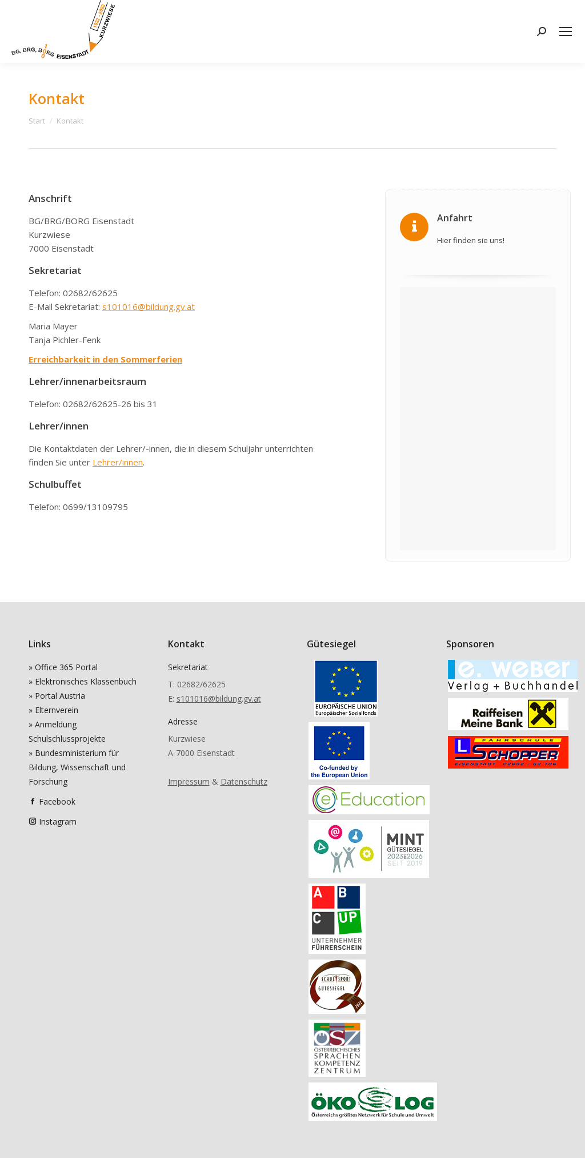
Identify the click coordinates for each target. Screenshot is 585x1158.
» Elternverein (53, 710)
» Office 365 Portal (63, 667)
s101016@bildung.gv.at (148, 306)
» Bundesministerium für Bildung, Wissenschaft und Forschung (77, 767)
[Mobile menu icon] (566, 31)
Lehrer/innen (118, 462)
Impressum (189, 781)
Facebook (57, 801)
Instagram (58, 821)
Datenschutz (244, 781)
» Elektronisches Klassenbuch (83, 681)
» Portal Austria (57, 695)
